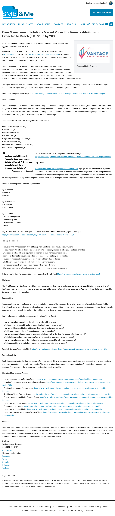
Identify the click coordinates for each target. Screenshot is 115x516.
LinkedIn (5, 462)
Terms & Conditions (59, 507)
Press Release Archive (22, 507)
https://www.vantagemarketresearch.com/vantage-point (78, 274)
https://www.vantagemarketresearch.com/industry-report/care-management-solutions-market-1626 (69, 349)
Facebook (6, 456)
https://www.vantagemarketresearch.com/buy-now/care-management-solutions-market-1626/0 (38, 235)
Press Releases (25, 24)
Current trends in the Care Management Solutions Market (56, 169)
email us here (7, 450)
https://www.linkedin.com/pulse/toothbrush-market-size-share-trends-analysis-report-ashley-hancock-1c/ (71, 394)
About (9, 507)
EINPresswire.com (10, 54)
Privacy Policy (94, 507)
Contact (58, 24)
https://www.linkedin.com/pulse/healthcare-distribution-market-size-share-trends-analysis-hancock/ (65, 403)
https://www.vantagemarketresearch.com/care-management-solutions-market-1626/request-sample (67, 94)
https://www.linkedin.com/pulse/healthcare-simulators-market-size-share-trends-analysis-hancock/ (64, 409)
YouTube (5, 468)
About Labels (43, 24)
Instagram (6, 465)
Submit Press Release (41, 507)
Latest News (8, 24)
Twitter (4, 459)
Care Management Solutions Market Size (43, 54)
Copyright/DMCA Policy (78, 507)
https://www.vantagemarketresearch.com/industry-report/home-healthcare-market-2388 (69, 379)
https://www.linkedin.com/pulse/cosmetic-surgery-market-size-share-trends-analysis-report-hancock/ (62, 406)
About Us (71, 24)
